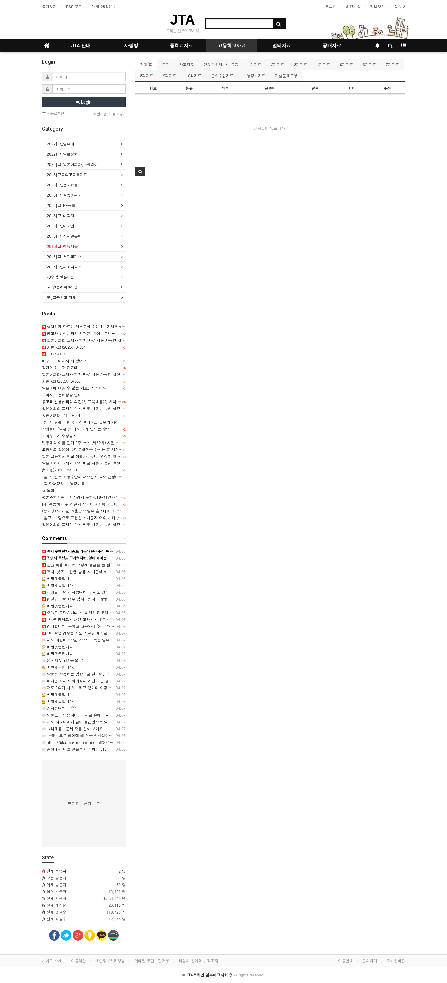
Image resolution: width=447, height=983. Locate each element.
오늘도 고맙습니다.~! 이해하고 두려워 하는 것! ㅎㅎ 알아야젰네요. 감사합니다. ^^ (115, 612)
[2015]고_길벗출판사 (63, 195)
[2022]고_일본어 (59, 143)
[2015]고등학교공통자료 (66, 174)
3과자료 (300, 64)
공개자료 (332, 45)
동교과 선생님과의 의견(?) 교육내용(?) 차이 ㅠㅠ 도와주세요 (93, 401)
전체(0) (146, 64)
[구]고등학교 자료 (60, 297)
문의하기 (369, 960)
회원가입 (353, 6)
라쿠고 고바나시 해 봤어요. (65, 360)
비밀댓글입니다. (58, 578)
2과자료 (277, 64)
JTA (182, 19)
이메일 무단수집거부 (151, 960)
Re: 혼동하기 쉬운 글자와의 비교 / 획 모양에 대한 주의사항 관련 (96, 504)
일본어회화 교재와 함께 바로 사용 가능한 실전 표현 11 (88, 524)
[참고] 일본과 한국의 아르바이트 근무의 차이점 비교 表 (89, 422)
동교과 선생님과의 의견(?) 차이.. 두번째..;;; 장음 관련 (90, 333)
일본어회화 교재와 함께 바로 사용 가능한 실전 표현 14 (88, 374)
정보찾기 (377, 6)
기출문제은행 (286, 75)
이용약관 (78, 960)
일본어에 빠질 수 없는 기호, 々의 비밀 (74, 388)
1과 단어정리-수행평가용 (63, 483)
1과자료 (254, 64)
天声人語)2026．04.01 (61, 415)
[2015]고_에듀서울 (61, 246)
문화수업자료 (222, 75)
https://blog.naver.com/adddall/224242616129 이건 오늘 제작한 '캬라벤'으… (111, 742)
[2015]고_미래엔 (59, 225)
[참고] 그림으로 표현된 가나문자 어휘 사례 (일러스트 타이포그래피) (100, 517)
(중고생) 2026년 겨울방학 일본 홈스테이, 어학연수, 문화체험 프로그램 (102, 510)
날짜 (315, 88)
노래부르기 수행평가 (59, 435)
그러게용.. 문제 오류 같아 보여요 (72, 728)
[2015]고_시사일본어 (63, 236)
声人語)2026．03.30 (59, 469)
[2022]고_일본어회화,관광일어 (71, 164)
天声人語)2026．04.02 (61, 381)
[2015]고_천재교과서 (63, 256)
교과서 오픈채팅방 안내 (62, 394)
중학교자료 (181, 45)
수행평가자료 (254, 75)
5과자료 (346, 64)
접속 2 (399, 6)
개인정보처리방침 (110, 960)
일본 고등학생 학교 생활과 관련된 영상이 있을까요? (86, 456)
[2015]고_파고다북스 (63, 266)
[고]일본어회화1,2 (61, 287)
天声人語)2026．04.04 (64, 347)
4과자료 (323, 64)
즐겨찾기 (49, 6)
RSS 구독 (74, 6)
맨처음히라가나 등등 (221, 64)
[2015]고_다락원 (59, 215)
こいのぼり (53, 353)
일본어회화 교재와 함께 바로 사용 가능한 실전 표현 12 (88, 463)
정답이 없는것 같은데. (60, 367)
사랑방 (131, 45)
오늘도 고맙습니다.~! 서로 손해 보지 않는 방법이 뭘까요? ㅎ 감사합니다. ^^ (110, 714)
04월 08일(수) (103, 6)
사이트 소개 (52, 960)
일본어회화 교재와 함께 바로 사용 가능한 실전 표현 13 (88, 408)
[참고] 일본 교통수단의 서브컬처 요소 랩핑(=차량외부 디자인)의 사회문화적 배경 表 (113, 476)
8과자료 (146, 75)
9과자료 (169, 75)
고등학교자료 (232, 45)
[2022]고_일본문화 (61, 154)
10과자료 (193, 75)
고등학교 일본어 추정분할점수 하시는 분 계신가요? (85, 449)
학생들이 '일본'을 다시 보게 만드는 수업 (76, 428)
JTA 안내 (81, 45)
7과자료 (392, 64)
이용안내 (345, 960)
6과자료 (369, 64)
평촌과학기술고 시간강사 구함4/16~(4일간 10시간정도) (89, 497)
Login (84, 102)
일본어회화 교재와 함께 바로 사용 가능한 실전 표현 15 (90, 340)
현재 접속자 (56, 871)
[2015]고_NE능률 (60, 205)
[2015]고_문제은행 (61, 184)
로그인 (330, 6)
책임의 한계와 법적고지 (198, 960)
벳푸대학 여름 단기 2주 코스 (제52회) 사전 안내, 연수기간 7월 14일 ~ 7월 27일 (110, 442)
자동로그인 (53, 113)
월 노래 (48, 490)
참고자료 (186, 64)
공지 (165, 64)
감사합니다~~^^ (59, 708)
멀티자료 (281, 45)
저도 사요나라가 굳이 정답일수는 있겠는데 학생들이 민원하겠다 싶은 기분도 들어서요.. (118, 721)
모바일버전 (395, 960)
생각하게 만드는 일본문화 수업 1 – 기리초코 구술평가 (90, 326)
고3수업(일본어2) (59, 276)
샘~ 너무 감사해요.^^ (63, 660)
